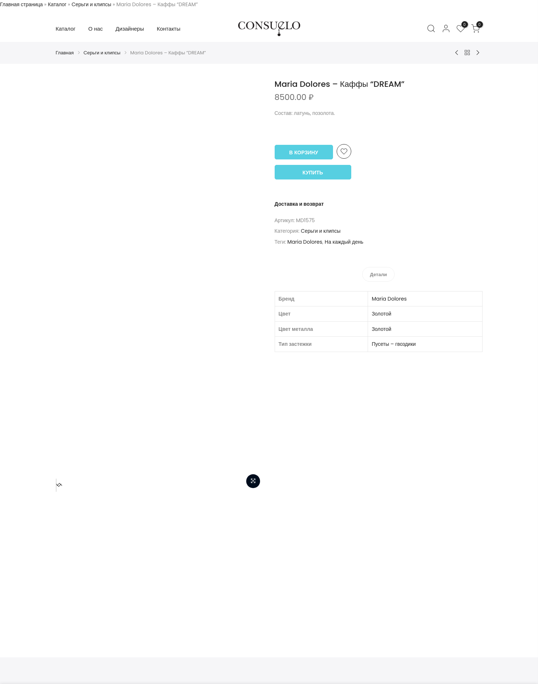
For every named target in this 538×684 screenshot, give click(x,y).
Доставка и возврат (299, 203)
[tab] (378, 273)
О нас (95, 28)
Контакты (169, 28)
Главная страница (21, 4)
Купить (312, 172)
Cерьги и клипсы (91, 4)
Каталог (57, 4)
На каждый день (344, 241)
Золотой (381, 312)
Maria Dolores (304, 241)
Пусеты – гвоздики (394, 342)
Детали (378, 273)
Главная (65, 52)
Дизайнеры (130, 28)
